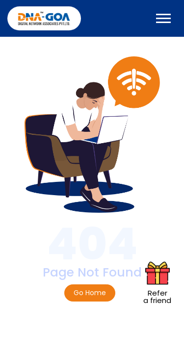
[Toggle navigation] (163, 18)
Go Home (90, 293)
